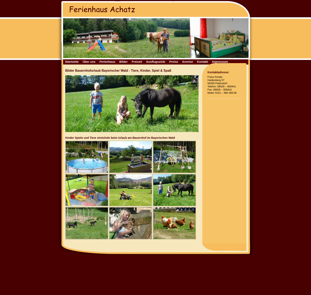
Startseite (72, 61)
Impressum (220, 61)
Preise (173, 61)
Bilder (123, 61)
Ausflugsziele (155, 61)
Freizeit (137, 61)
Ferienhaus (107, 61)
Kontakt (202, 61)
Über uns (89, 61)
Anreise (187, 61)
